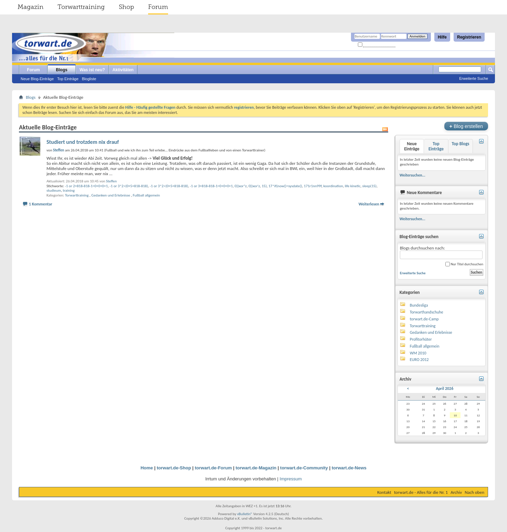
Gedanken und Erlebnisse (110, 195)
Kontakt (384, 492)
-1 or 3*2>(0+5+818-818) (129, 186)
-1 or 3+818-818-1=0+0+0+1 (211, 186)
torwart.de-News (349, 467)
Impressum (291, 478)
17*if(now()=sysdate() (285, 186)
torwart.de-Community (304, 467)
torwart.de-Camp (424, 319)
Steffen (111, 181)
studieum (53, 190)
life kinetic (353, 186)
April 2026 (444, 388)
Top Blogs (460, 143)
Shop (126, 7)
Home (147, 467)
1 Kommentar (40, 204)
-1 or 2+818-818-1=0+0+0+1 (86, 186)
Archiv (456, 492)
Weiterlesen (369, 204)
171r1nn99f (313, 186)
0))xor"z (241, 186)
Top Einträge (68, 79)
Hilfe (442, 37)
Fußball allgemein (146, 195)
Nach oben (474, 492)
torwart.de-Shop (174, 467)
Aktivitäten (123, 69)
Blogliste (89, 79)
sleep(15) (369, 186)
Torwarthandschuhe (426, 312)
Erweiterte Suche (473, 78)
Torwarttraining (81, 7)
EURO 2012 (419, 359)
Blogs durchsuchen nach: (441, 252)
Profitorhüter (421, 339)
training (68, 190)
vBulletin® (244, 514)
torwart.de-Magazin (256, 467)
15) (264, 186)
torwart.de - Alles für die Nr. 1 (421, 492)
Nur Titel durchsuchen (464, 264)
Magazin (30, 7)
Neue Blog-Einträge (37, 79)
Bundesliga (419, 305)
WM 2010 (418, 353)
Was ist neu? (92, 69)
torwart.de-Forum (213, 467)
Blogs (61, 69)
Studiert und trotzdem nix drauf (82, 142)
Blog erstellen (466, 126)
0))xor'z (254, 186)
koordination (333, 186)
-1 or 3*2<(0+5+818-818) (169, 186)
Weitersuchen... (412, 175)
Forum (158, 7)
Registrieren (469, 37)
